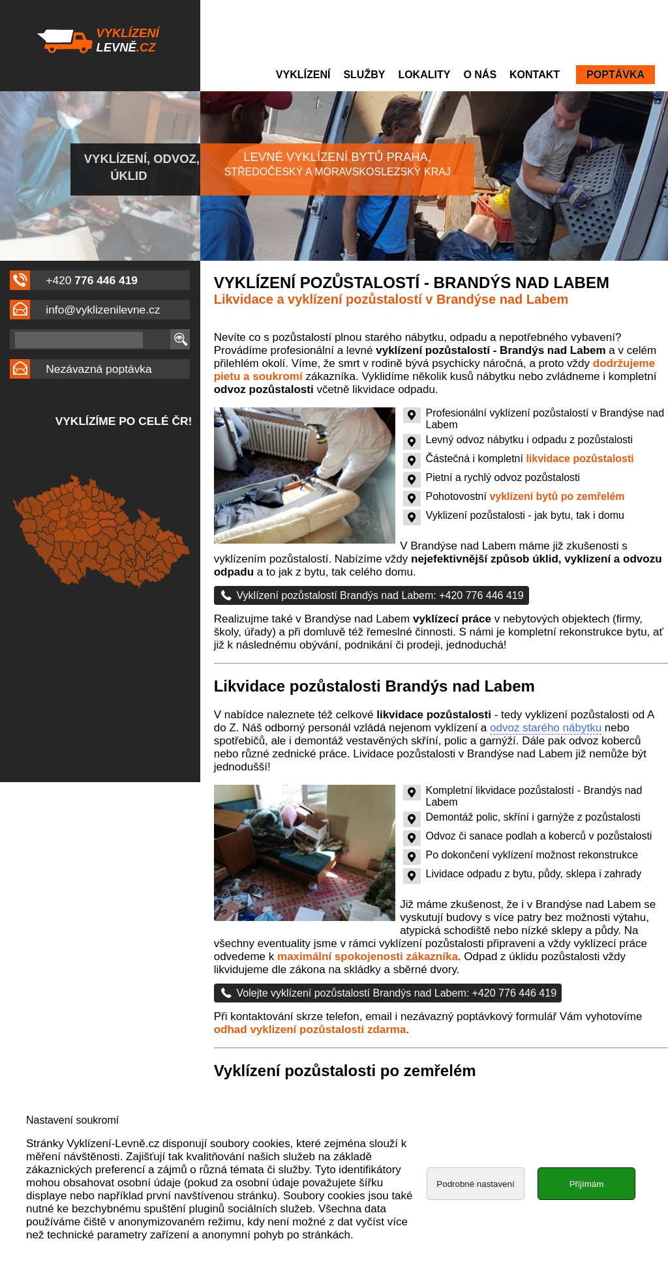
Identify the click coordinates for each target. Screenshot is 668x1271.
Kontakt (534, 74)
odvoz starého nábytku (545, 728)
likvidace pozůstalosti (579, 458)
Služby (364, 74)
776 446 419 (106, 280)
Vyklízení (303, 74)
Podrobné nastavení (475, 1220)
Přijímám (586, 1220)
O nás (479, 74)
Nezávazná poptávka (98, 368)
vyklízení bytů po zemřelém (556, 496)
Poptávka (615, 74)
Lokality (424, 74)
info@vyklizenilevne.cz (103, 309)
